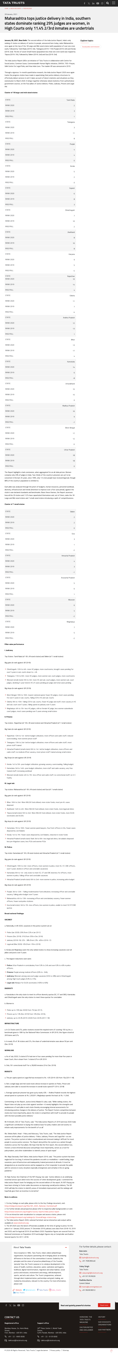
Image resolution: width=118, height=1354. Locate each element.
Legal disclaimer (42, 1350)
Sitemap (66, 1350)
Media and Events (15, 8)
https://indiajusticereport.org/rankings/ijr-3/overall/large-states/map (30, 1217)
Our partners (104, 1329)
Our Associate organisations (104, 1323)
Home (6, 8)
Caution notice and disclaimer (86, 1328)
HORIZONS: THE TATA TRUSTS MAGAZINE (86, 1319)
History (101, 1317)
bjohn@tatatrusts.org (90, 1257)
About (22, 1247)
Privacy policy (55, 1350)
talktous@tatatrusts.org (17, 1340)
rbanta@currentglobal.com (92, 1286)
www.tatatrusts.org (21, 1223)
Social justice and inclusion (91, 46)
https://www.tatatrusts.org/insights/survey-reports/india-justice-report (32, 1211)
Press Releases (27, 8)
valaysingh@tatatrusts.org (92, 1273)
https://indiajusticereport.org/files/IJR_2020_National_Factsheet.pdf (31, 1206)
